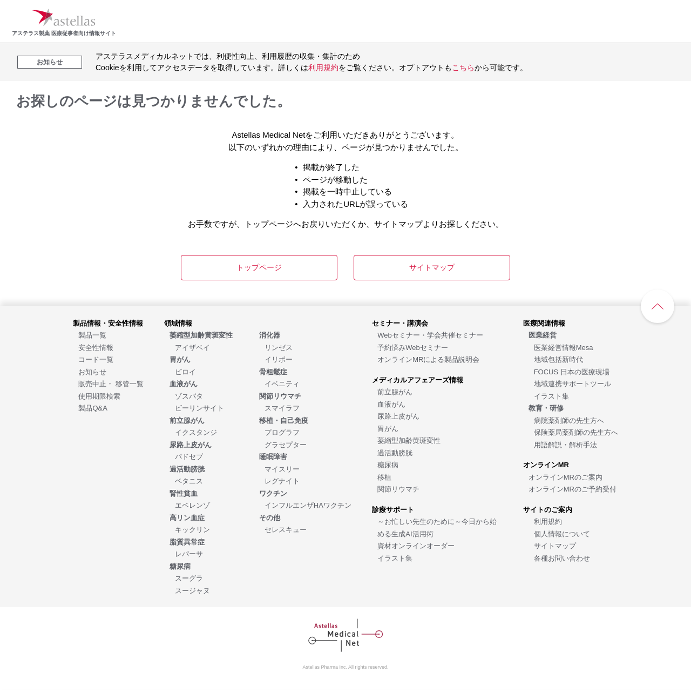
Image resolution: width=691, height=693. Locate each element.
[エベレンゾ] (192, 504)
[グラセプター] (286, 444)
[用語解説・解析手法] (565, 444)
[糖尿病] (387, 464)
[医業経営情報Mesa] (563, 347)
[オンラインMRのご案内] (565, 476)
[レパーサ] (189, 553)
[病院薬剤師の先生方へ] (569, 420)
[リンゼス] (279, 347)
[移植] (384, 476)
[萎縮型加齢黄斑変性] (409, 440)
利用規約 (323, 67)
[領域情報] (178, 322)
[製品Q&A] (92, 407)
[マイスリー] (282, 468)
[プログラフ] (282, 431)
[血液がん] (391, 403)
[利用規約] (548, 521)
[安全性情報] (95, 347)
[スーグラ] (189, 577)
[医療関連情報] (544, 322)
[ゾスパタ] (189, 395)
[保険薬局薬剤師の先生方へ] (576, 431)
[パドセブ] (189, 456)
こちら (463, 67)
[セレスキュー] (286, 529)
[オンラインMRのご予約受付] (573, 488)
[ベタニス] (189, 480)
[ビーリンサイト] (199, 407)
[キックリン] (192, 529)
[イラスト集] (394, 557)
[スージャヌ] (192, 590)
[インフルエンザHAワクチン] (308, 504)
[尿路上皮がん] (398, 415)
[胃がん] (387, 428)
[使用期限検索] (99, 395)
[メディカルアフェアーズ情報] (417, 379)
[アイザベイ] (192, 347)
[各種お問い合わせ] (562, 557)
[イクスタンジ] (196, 431)
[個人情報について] (562, 533)
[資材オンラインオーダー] (416, 545)
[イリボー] (279, 359)
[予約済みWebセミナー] (412, 347)
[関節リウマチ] (398, 488)
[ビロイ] (185, 371)
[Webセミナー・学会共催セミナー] (430, 334)
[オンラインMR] (546, 464)
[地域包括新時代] (558, 359)
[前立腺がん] (394, 391)
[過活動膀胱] (394, 452)
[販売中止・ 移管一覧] (111, 383)
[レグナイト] (282, 480)
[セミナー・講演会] (400, 322)
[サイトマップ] (555, 545)
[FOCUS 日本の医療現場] (571, 371)
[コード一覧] (95, 359)
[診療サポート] (393, 509)
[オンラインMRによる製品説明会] (428, 359)
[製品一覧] (92, 334)
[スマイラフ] (282, 407)
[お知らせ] (92, 371)
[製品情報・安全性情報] (108, 322)
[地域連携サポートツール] (572, 383)
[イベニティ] (282, 383)
